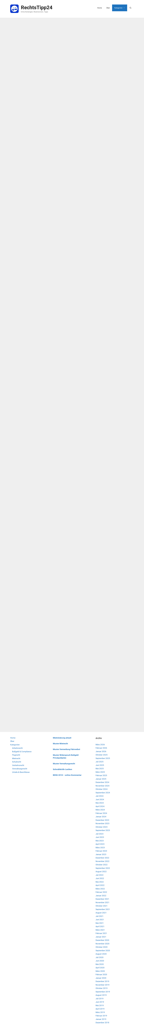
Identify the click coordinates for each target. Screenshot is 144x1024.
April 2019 (100, 926)
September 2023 (103, 748)
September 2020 (103, 868)
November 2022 (102, 779)
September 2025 (103, 676)
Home (99, 8)
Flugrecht (16, 672)
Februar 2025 (101, 693)
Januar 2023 (101, 772)
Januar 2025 (101, 696)
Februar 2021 (101, 851)
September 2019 (103, 909)
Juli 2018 (99, 957)
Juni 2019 (100, 919)
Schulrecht (16, 679)
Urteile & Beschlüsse (21, 690)
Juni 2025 (100, 683)
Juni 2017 (100, 1002)
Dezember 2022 (102, 775)
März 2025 (100, 689)
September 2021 (103, 827)
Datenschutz (129, 1019)
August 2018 (101, 954)
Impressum (119, 1019)
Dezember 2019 (102, 899)
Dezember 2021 (102, 816)
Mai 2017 (100, 1005)
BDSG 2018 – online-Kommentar (67, 693)
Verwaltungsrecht (19, 686)
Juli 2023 (99, 751)
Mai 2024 (100, 720)
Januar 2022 (101, 813)
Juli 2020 (99, 875)
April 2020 (100, 885)
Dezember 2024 (102, 700)
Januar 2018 (101, 978)
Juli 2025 (99, 679)
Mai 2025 (100, 686)
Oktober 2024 (101, 707)
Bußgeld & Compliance (21, 669)
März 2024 (100, 727)
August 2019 (101, 913)
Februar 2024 (101, 731)
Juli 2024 (99, 713)
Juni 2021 (100, 837)
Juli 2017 (99, 998)
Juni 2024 (100, 717)
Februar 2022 (101, 810)
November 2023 (102, 741)
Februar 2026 (101, 665)
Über (108, 8)
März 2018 (100, 971)
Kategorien (120, 8)
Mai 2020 (100, 882)
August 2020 (101, 871)
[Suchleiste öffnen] (130, 8)
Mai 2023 (100, 758)
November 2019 (102, 902)
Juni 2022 (100, 796)
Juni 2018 (100, 961)
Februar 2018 (101, 974)
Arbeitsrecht (17, 666)
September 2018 (103, 950)
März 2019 (100, 930)
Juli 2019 (99, 916)
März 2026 (100, 662)
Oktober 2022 (101, 782)
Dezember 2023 (102, 737)
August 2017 (101, 995)
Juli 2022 (99, 792)
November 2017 (102, 985)
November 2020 (102, 861)
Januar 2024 (101, 734)
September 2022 (103, 786)
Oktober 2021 (101, 823)
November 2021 (102, 820)
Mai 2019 (100, 923)
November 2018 (102, 943)
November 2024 (102, 703)
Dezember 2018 (102, 940)
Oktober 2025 (101, 672)
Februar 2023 (101, 768)
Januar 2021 (101, 854)
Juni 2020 (100, 878)
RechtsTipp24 (36, 7)
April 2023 (100, 762)
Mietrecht (16, 676)
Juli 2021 (99, 834)
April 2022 (100, 803)
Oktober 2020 (101, 865)
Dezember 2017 (102, 981)
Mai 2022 (100, 799)
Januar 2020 (101, 895)
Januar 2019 (101, 937)
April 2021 (100, 844)
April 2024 (100, 724)
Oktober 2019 (101, 906)
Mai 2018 (100, 964)
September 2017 (103, 991)
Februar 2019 (101, 933)
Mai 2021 (100, 840)
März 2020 (100, 888)
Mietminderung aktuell (62, 655)
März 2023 (100, 765)
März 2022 (100, 806)
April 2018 (100, 967)
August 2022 (101, 789)
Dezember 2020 (102, 858)
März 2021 (100, 847)
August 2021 (101, 830)
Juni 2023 (100, 755)
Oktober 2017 (101, 988)
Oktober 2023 (101, 744)
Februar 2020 (101, 892)
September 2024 (103, 710)
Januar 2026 (101, 669)
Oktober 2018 (101, 947)
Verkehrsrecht (18, 683)
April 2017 (100, 1009)
